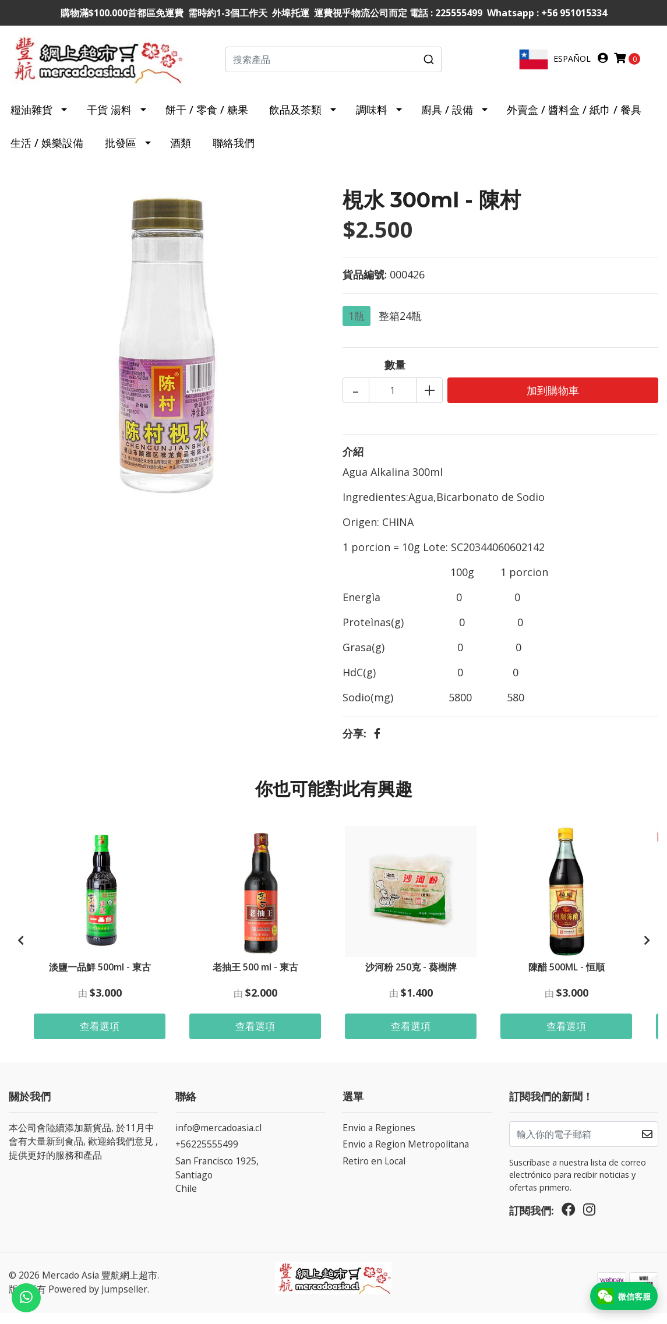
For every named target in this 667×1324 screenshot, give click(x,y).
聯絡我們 (234, 152)
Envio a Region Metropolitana (406, 1155)
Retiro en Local (374, 1172)
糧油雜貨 (31, 119)
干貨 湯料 (109, 119)
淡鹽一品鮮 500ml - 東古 (100, 975)
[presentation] (20, 950)
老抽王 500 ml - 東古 (255, 975)
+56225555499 (206, 1155)
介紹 (353, 461)
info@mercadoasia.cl (218, 1138)
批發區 (120, 152)
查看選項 (100, 1036)
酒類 (180, 152)
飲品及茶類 (295, 119)
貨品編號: (365, 284)
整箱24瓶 (400, 325)
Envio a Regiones (379, 1138)
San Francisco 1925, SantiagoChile (217, 1186)
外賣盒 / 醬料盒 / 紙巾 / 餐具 (574, 119)
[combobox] (333, 64)
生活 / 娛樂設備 (46, 152)
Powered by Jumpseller (97, 1300)
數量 (394, 374)
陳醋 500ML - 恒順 (566, 975)
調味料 (371, 119)
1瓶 (356, 325)
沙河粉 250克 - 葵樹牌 (411, 975)
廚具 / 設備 (447, 119)
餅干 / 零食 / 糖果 (206, 119)
